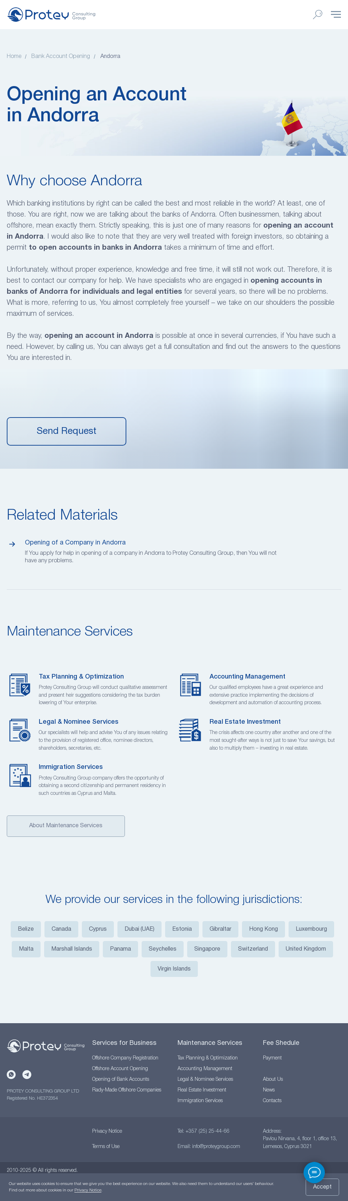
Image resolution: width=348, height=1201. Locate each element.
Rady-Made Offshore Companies (126, 1090)
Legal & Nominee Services (78, 722)
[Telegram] (26, 1074)
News (269, 1090)
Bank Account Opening (60, 56)
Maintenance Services (210, 1043)
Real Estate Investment (245, 722)
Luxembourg (311, 929)
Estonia (182, 929)
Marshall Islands (71, 949)
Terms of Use (106, 1146)
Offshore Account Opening (120, 1069)
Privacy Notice (107, 1131)
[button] (66, 431)
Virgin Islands (174, 969)
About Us (273, 1079)
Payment (272, 1058)
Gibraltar (220, 929)
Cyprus (98, 929)
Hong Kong (263, 929)
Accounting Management (247, 677)
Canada (61, 929)
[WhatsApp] (11, 1074)
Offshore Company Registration (125, 1058)
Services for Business (124, 1043)
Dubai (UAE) (139, 929)
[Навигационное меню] (336, 14)
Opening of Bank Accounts (120, 1079)
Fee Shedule (281, 1043)
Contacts (272, 1101)
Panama (120, 949)
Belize (26, 929)
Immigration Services (71, 767)
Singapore (207, 949)
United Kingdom (306, 949)
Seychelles (162, 949)
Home (14, 56)
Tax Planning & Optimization (81, 677)
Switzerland (253, 949)
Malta (26, 949)
